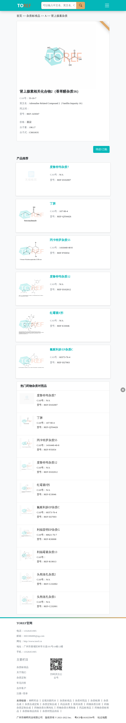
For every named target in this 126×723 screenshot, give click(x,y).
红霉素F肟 (56, 312)
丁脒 (53, 203)
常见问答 (21, 683)
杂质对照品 (81, 700)
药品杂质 (65, 704)
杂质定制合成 (49, 704)
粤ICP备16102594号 (83, 717)
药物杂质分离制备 (66, 707)
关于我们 (21, 672)
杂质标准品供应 (30, 711)
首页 (19, 15)
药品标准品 (85, 707)
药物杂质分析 (93, 704)
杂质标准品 (33, 15)
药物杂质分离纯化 (43, 707)
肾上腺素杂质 (59, 15)
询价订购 (101, 149)
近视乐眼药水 (49, 700)
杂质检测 (95, 700)
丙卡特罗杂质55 (60, 239)
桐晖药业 (33, 700)
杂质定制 (21, 677)
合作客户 (21, 688)
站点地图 (102, 717)
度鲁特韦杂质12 (60, 276)
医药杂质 (78, 704)
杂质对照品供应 (50, 711)
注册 (19, 693)
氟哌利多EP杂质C (61, 349)
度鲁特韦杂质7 (59, 167)
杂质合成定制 (32, 704)
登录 (25, 693)
